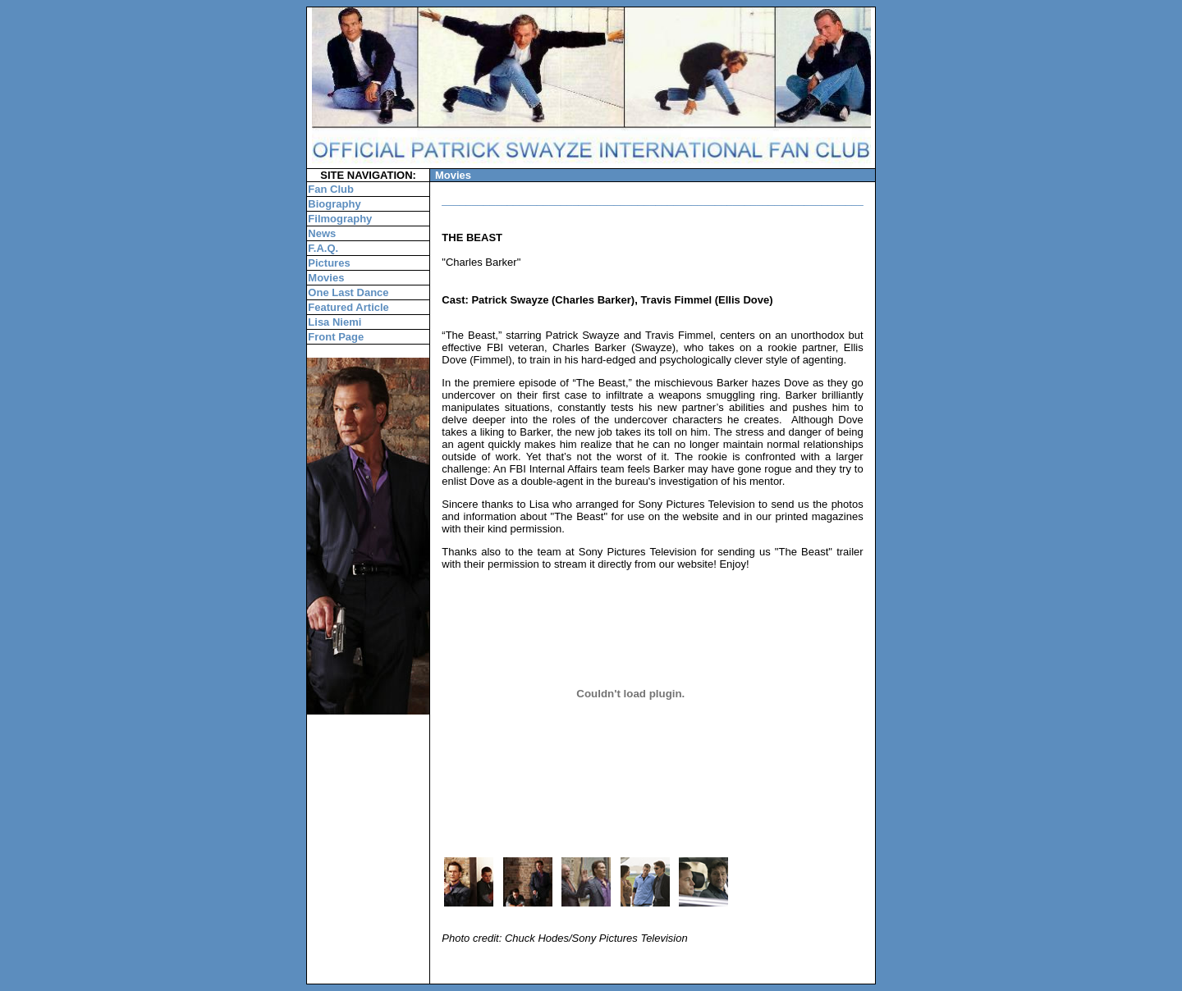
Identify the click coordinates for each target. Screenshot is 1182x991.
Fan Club (331, 189)
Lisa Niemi (334, 322)
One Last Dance (348, 292)
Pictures (329, 263)
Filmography (340, 218)
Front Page (336, 337)
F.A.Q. (323, 248)
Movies (326, 278)
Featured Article (348, 307)
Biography (334, 204)
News (322, 233)
